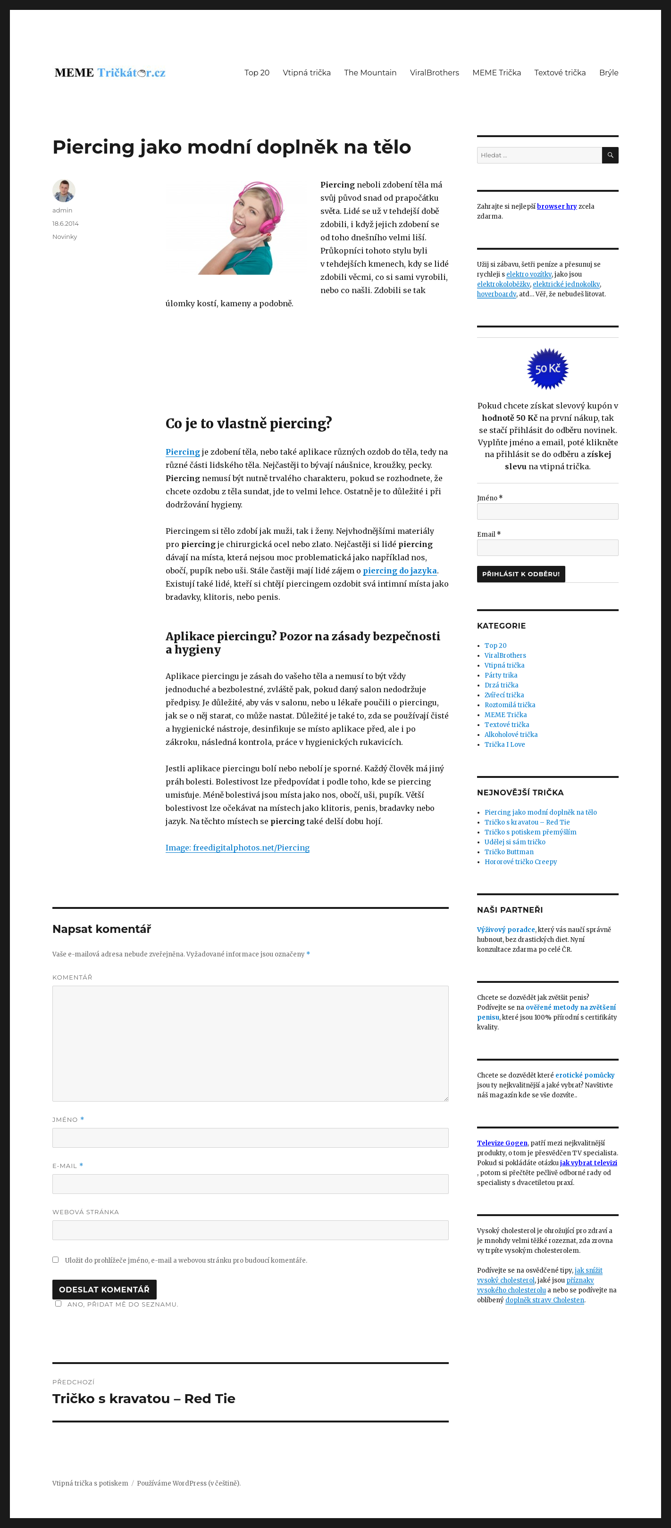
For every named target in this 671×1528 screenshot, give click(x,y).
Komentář (72, 977)
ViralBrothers (434, 72)
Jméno (68, 1120)
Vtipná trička (307, 72)
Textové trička (560, 72)
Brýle (609, 72)
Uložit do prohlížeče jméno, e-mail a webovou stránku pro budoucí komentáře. (186, 1261)
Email (489, 535)
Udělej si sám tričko (515, 842)
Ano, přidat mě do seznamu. (115, 1304)
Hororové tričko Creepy (521, 862)
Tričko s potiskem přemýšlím (531, 832)
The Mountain (370, 72)
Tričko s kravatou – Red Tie (527, 822)
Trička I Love (505, 745)
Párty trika (501, 675)
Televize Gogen (502, 1143)
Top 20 (256, 72)
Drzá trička (502, 685)
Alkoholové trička (511, 735)
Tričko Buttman (509, 852)
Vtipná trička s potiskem (90, 1483)
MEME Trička (496, 72)
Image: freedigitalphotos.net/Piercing (238, 847)
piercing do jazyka (400, 570)
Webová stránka (85, 1212)
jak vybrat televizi (588, 1163)
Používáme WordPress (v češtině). (189, 1483)
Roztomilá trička (510, 705)
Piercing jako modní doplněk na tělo (541, 813)
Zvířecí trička (504, 695)
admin (62, 210)
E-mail (68, 1166)
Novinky (64, 236)
